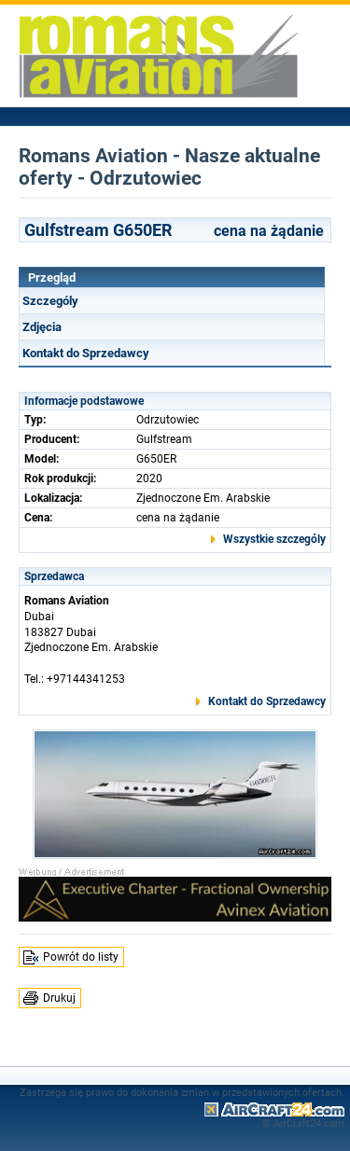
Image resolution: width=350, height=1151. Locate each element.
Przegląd (52, 277)
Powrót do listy (81, 957)
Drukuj (59, 998)
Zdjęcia (42, 327)
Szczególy (50, 301)
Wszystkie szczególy (274, 539)
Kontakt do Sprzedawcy (85, 353)
